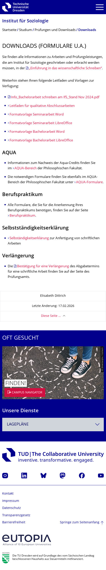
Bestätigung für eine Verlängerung (43, 266)
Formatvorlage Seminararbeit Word (37, 114)
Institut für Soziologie (25, 21)
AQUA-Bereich (25, 168)
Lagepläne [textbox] (18, 424)
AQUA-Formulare (89, 182)
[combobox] (53, 424)
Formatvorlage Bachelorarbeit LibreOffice (41, 140)
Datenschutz (11, 508)
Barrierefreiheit (13, 522)
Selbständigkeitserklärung (29, 238)
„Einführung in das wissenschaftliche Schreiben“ (65, 68)
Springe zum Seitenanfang (79, 522)
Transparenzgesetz (16, 515)
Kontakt (8, 493)
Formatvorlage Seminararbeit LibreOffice (41, 123)
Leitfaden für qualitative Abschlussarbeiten (42, 106)
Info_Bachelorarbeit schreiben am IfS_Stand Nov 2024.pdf (55, 97)
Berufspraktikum (22, 216)
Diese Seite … (51, 316)
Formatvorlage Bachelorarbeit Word (37, 132)
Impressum (10, 501)
